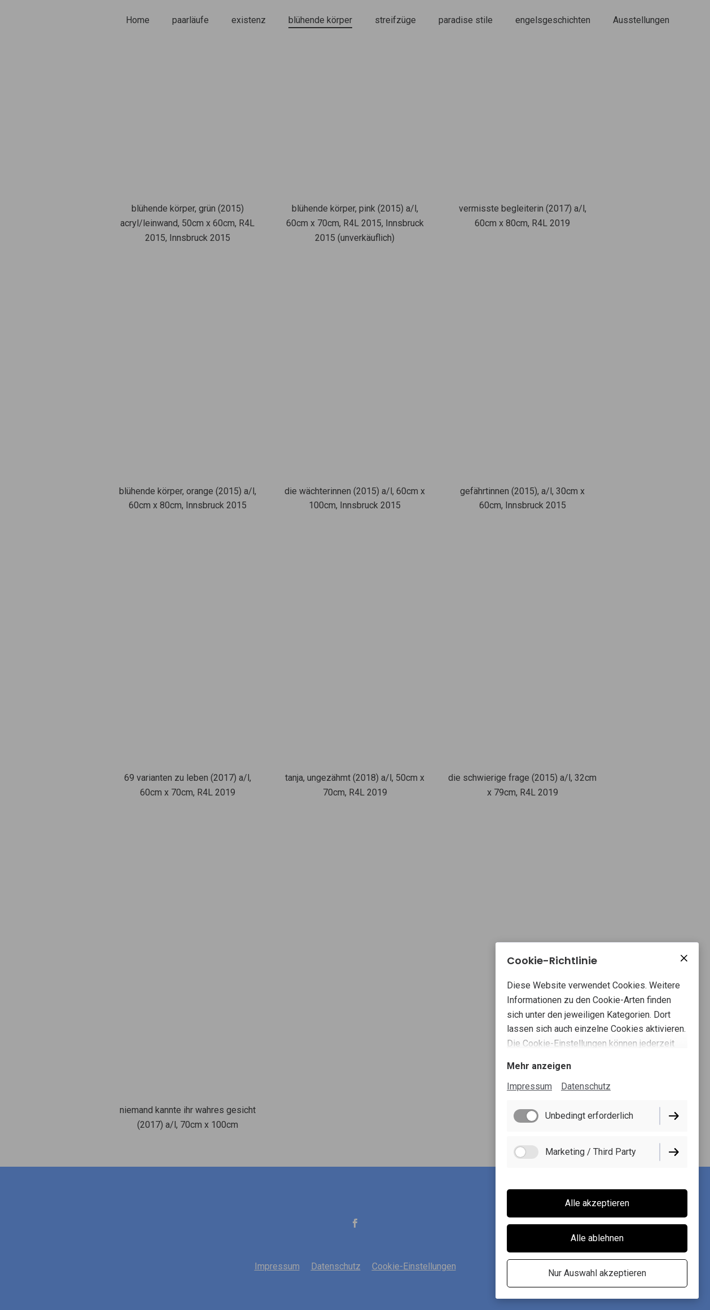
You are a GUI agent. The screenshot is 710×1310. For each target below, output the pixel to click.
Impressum (529, 1086)
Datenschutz (586, 1086)
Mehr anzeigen (539, 1066)
